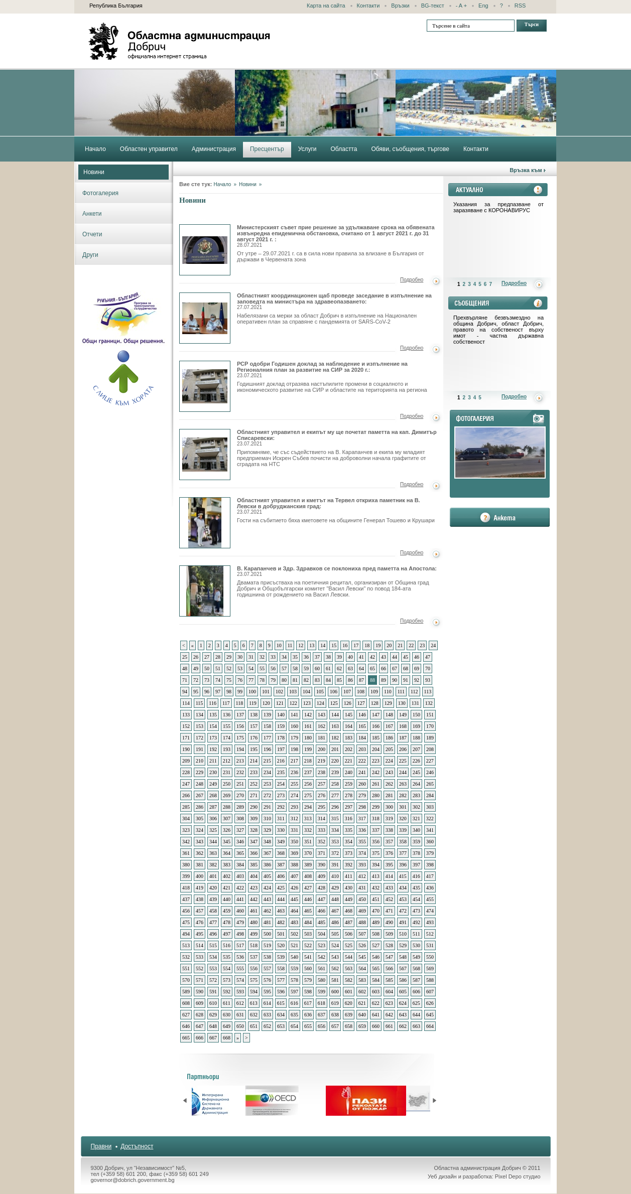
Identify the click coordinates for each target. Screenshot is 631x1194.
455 (430, 899)
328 (254, 830)
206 (403, 749)
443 (267, 899)
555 (240, 968)
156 (240, 726)
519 (267, 945)
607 (430, 991)
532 (186, 957)
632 (254, 1014)
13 (311, 645)
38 (328, 657)
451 (376, 899)
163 (335, 726)
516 (226, 945)
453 (403, 899)
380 (186, 864)
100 (252, 691)
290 (254, 807)
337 (376, 830)
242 (376, 772)
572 (213, 980)
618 (321, 1003)
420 (213, 887)
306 (213, 818)
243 (389, 772)
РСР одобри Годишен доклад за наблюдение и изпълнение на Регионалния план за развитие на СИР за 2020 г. (204, 386)
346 (240, 841)
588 (430, 980)
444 (281, 899)
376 (389, 853)
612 (240, 1003)
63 (350, 668)
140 (281, 714)
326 (226, 830)
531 (430, 945)
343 (199, 841)
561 (321, 968)
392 (348, 864)
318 (376, 818)
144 (335, 714)
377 (403, 853)
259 (348, 784)
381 (199, 864)
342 (186, 841)
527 (376, 945)
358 (403, 841)
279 (362, 795)
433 (389, 887)
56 (273, 668)
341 (430, 830)
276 (321, 795)
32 (262, 657)
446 (308, 899)
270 (240, 795)
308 (240, 818)
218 (308, 761)
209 (186, 761)
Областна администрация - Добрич (179, 41)
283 (416, 795)
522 (308, 945)
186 (389, 737)
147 (376, 714)
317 (362, 818)
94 (184, 691)
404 (254, 876)
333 (321, 830)
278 (348, 795)
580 (321, 980)
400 (199, 876)
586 (403, 980)
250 (226, 784)
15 (333, 645)
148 (389, 714)
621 (362, 1003)
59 (306, 668)
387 (281, 864)
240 (348, 772)
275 (308, 795)
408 (308, 876)
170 (430, 726)
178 (281, 737)
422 (240, 887)
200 (321, 749)
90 (394, 680)
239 (335, 772)
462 (267, 911)
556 (254, 968)
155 (226, 726)
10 (279, 645)
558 (281, 968)
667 (213, 1037)
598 (308, 991)
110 (388, 691)
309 (254, 818)
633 (267, 1014)
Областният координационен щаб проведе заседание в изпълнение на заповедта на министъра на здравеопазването (204, 318)
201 (335, 749)
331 (294, 830)
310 (267, 818)
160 (294, 726)
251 (240, 784)
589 (186, 991)
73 (206, 680)
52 (228, 668)
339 (403, 830)
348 (267, 841)
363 (213, 853)
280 (376, 795)
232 (240, 772)
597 (294, 991)
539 (281, 957)
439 (213, 899)
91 (405, 680)
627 (186, 1014)
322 (430, 818)
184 (362, 737)
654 (294, 1026)
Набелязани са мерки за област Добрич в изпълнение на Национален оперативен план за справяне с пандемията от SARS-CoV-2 (327, 319)
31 (251, 657)
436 (430, 887)
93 (427, 680)
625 (416, 1003)
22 (411, 645)
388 (294, 864)
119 (253, 703)
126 (347, 703)
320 (403, 818)
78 (262, 680)
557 (267, 968)
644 (416, 1014)
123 (307, 703)
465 (308, 911)
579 (308, 980)
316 (348, 818)
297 (348, 807)
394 (376, 864)
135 (213, 714)
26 (195, 657)
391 (335, 864)
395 (389, 864)
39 (339, 657)
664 (430, 1026)
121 (280, 703)
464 (294, 911)
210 (199, 761)
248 (199, 784)
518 (254, 945)
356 (376, 841)
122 (293, 703)
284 (430, 795)
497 (226, 934)
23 (422, 645)
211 (213, 761)
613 (254, 1003)
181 (321, 737)
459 (226, 911)
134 (199, 714)
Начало (222, 184)
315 (335, 818)
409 (321, 876)
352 (321, 841)
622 (376, 1003)
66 (383, 668)
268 (213, 795)
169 (416, 726)
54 (251, 668)
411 (348, 876)
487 (348, 922)
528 (389, 945)
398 (430, 864)
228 (186, 772)
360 (430, 841)
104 (306, 691)
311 (281, 818)
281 (389, 795)
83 (317, 680)
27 (206, 657)
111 (401, 691)
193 (226, 749)
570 (186, 980)
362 (199, 853)
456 (186, 911)
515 (213, 945)
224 (389, 761)
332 (308, 830)
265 (430, 784)
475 (186, 922)
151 (430, 714)
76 (239, 680)
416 (416, 876)
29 (228, 657)
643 (403, 1014)
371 (321, 853)
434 (403, 887)
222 (362, 761)
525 (348, 945)
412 (362, 876)
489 (376, 922)
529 (403, 945)
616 (294, 1003)
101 (266, 691)
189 (430, 737)
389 (308, 864)
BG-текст (432, 6)
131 (415, 703)
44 (394, 657)
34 (284, 657)
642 (389, 1014)
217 (294, 761)
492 (416, 922)
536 (240, 957)
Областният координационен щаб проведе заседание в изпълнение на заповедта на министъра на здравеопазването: (334, 301)
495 (199, 934)
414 (389, 876)
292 (281, 807)
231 (226, 772)
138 (254, 714)
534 (213, 957)
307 (226, 818)
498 (240, 934)
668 (226, 1037)
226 (416, 761)
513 (186, 945)
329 (267, 830)
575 (254, 980)
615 (281, 1003)
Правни (101, 1146)
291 (267, 807)
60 (317, 668)
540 (294, 957)
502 (294, 934)
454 (416, 899)
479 (240, 922)
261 (376, 784)
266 (186, 795)
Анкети (92, 213)
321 (416, 818)
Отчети (92, 234)
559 (294, 968)
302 (416, 807)
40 (350, 657)
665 (186, 1037)
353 (335, 841)
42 (372, 657)
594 (254, 991)
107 (347, 691)
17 (355, 645)
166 (376, 726)
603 (376, 991)
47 (427, 657)
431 (362, 887)
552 (199, 968)
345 (226, 841)
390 (321, 864)
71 (184, 680)
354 (348, 841)
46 (416, 657)
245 (416, 772)
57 (284, 668)
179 (294, 737)
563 (348, 968)
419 (199, 887)
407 (294, 876)
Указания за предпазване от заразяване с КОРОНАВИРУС (498, 207)
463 (281, 911)
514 (199, 945)
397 (416, 864)
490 (389, 922)
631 (240, 1014)
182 (335, 737)
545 (362, 957)
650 (240, 1026)
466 (321, 911)
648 (213, 1026)
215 (267, 761)
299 (376, 807)
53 (239, 668)
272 (267, 795)
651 (254, 1026)
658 (348, 1026)
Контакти (368, 6)
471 (389, 911)
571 (199, 980)
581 (335, 980)
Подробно (411, 279)
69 (416, 668)
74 (217, 680)
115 (199, 703)
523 (321, 945)
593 (240, 991)
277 (335, 795)
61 (328, 668)
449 (348, 899)
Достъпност (136, 1146)
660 (376, 1026)
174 (226, 737)
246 (430, 772)
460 (240, 911)
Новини (93, 172)
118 (239, 703)
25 (184, 657)
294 (308, 807)
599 (321, 991)
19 (378, 645)
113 (428, 691)
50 (206, 668)
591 (213, 991)
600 (335, 991)
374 (362, 853)
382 (213, 864)
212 (226, 761)
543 (335, 957)
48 (184, 668)
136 (226, 714)
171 (186, 737)
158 (267, 726)
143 (321, 714)
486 (335, 922)
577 (281, 980)
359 (416, 841)
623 (389, 1003)
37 (317, 657)
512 (430, 934)
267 (199, 795)
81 (295, 680)
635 (294, 1014)
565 (376, 968)
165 (362, 726)
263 (403, 784)
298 (362, 807)
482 (281, 922)
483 (294, 922)
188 (416, 737)
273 (281, 795)
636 (308, 1014)
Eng (483, 6)
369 (294, 853)
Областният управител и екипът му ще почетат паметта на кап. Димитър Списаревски (204, 454)
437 (186, 899)
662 (403, 1026)
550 (430, 957)
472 (403, 911)
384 (240, 864)
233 (254, 772)
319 (389, 818)
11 (290, 645)
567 (403, 968)
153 (199, 726)
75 (228, 680)
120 (266, 703)
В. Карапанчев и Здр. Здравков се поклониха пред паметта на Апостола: (337, 571)
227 (430, 761)
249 (213, 784)
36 (306, 657)
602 (362, 991)
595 (267, 991)
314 (321, 818)
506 (348, 934)
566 (389, 968)
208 (430, 749)
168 (403, 726)
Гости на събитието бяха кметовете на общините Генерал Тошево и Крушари (336, 520)
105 (320, 691)
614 (267, 1003)
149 (403, 714)
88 (372, 680)
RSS (520, 6)
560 (308, 968)
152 (186, 726)
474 (430, 911)
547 (389, 957)
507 (362, 934)
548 (403, 957)
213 (240, 761)
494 (186, 934)
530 (416, 945)
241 (362, 772)
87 (361, 680)
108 (360, 691)
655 (308, 1026)
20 (389, 645)
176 (254, 737)
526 (362, 945)
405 (267, 876)
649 (226, 1026)
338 (389, 830)
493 (430, 922)
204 (376, 749)
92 (416, 680)
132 (429, 703)
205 (389, 749)
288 (226, 807)
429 (335, 887)
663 (416, 1026)
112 (414, 691)
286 (199, 807)
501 (281, 934)
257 (321, 784)
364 (226, 853)
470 (376, 911)
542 (321, 957)
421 (226, 887)
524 (335, 945)
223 (376, 761)
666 (199, 1037)
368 (281, 853)
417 (430, 876)
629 (213, 1014)
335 (348, 830)
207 (416, 749)
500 (267, 934)
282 (403, 795)
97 (217, 691)
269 (226, 795)
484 (308, 922)
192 (213, 749)
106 (333, 691)
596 (281, 991)
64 (361, 668)
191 (199, 749)
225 (403, 761)
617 (308, 1003)
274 (294, 795)
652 (267, 1026)
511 (416, 934)
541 (308, 957)
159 (281, 726)
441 (240, 899)
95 (195, 691)
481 (267, 922)
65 (372, 668)
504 (321, 934)
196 (267, 749)
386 (267, 864)
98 (228, 691)
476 (199, 922)
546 (376, 957)
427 (308, 887)
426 (294, 887)
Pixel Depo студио (518, 1176)
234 (267, 772)
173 (213, 737)
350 (294, 841)
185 (376, 737)
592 (226, 991)
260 (362, 784)
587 (416, 980)
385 (254, 864)
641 (376, 1014)
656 (321, 1026)
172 (199, 737)
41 (361, 657)
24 (433, 645)
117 (226, 703)
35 (295, 657)
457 (199, 911)
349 (281, 841)
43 (383, 657)
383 (226, 864)
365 (240, 853)
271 (254, 795)
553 (213, 968)
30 (239, 657)
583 (362, 980)
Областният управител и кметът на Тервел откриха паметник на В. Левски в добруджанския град (204, 522)
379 (430, 853)
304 (186, 818)
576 (267, 980)
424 (267, 887)
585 (389, 980)
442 (254, 899)
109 (374, 691)
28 (217, 657)
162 (321, 726)
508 (376, 934)
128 (374, 703)
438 (199, 899)
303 (430, 807)
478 (226, 922)
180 (308, 737)
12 (300, 645)
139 (267, 714)
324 (199, 830)
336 (362, 830)
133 (186, 714)
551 (186, 968)
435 (416, 887)
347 (254, 841)
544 (348, 957)
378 (416, 853)
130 (402, 703)
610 (213, 1003)
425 (281, 887)
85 (339, 680)
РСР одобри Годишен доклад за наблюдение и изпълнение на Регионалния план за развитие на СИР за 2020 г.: (322, 369)
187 (403, 737)
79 (273, 680)
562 (335, 968)
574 (240, 980)
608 (186, 1003)
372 (335, 853)
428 (321, 887)
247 (186, 784)
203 (362, 749)
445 (294, 899)
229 (199, 772)
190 (186, 749)
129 (388, 703)
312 (294, 818)
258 (335, 784)
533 (199, 957)
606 (416, 991)
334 (335, 830)
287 (213, 807)
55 (262, 668)
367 (267, 853)
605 (403, 991)
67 (394, 668)
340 (416, 830)
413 (376, 876)
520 (281, 945)
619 (335, 1003)
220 (335, 761)
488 (362, 922)
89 (383, 680)
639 (348, 1014)
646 (186, 1026)
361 (186, 853)
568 (416, 968)
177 (267, 737)
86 (350, 680)
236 (294, 772)
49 (195, 668)
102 (279, 691)
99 (239, 691)
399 (186, 876)
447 (321, 899)
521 (294, 945)
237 (308, 772)
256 (308, 784)
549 (416, 957)
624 (403, 1003)
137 (240, 714)
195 (254, 749)
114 (186, 703)
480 (254, 922)
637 (321, 1014)
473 (416, 911)
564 (362, 968)
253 (267, 784)
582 (348, 980)
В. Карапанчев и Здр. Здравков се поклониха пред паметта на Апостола (204, 591)
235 (281, 772)
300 (389, 807)
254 (281, 784)
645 (430, 1014)
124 (320, 703)
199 (308, 749)
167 (389, 726)
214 (254, 761)
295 (321, 807)
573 (226, 980)
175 (240, 737)
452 (389, 899)
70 (427, 668)
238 (321, 772)
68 (405, 668)
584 (376, 980)
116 (212, 703)
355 (362, 841)
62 (339, 668)
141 (294, 714)
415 (403, 876)
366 (254, 853)
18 (366, 645)
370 (308, 853)
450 (362, 899)
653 (281, 1026)
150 (416, 714)
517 (240, 945)
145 (348, 714)
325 (213, 830)
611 (226, 1003)
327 (240, 830)
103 (293, 691)
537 (254, 957)
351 (308, 841)
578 (294, 980)
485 (321, 922)
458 (213, 911)
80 (284, 680)
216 (281, 761)
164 (348, 726)
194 (240, 749)
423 (254, 887)
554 (226, 968)
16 (344, 645)
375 (376, 853)
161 (308, 726)
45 (405, 657)
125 (334, 703)
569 (430, 968)
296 (335, 807)
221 (348, 761)
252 (254, 784)
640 (362, 1014)
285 (186, 807)
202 (348, 749)
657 (335, 1026)
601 (348, 991)
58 (295, 668)
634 (281, 1014)
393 (362, 864)
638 (335, 1014)
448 (335, 899)
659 (362, 1026)
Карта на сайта (326, 6)
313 (308, 818)
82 (306, 680)
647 (199, 1026)
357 (389, 841)
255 (294, 784)
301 (403, 807)
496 (213, 934)
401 (213, 876)
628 (199, 1014)
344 (213, 841)
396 (403, 864)
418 (186, 887)
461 (254, 911)
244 (403, 772)
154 (213, 726)
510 (403, 934)
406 (281, 876)
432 (376, 887)
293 (294, 807)
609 (199, 1003)
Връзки (400, 6)
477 (213, 922)
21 (400, 645)
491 (403, 922)
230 (213, 772)
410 (335, 876)
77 (251, 680)
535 (226, 957)
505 (335, 934)
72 (195, 680)
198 (294, 749)
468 (348, 911)
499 (254, 934)
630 (226, 1014)
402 (226, 876)
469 (362, 911)
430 (348, 887)
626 (430, 1003)
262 (389, 784)
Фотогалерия (100, 193)
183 (348, 737)
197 (281, 749)
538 (267, 957)
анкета (500, 517)
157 (254, 726)
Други (90, 254)
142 (308, 714)
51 (217, 668)
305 (199, 818)
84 (328, 680)
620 (348, 1003)
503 (308, 934)
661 (389, 1026)
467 (335, 911)
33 (273, 657)
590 (199, 991)
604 (389, 991)
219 (321, 761)
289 (240, 807)
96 (206, 691)
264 (416, 784)
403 (240, 876)
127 (361, 703)
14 (322, 645)
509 (389, 934)
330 (281, 830)
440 (226, 899)
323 (186, 830)
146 (362, 714)
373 (348, 853)
